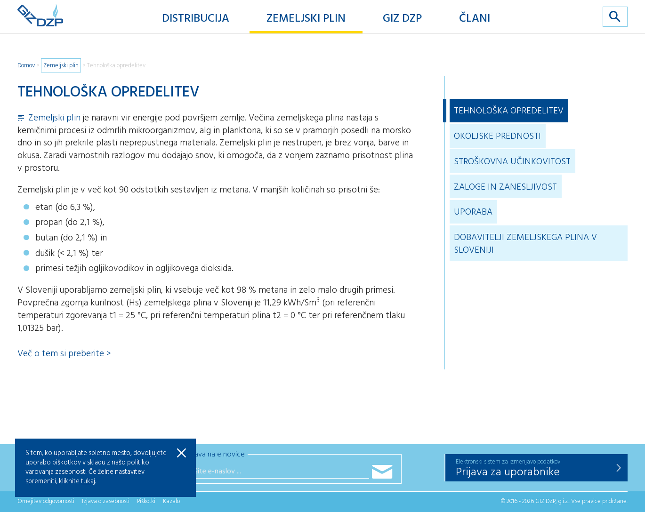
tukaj (88, 481)
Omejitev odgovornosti (45, 501)
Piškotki (146, 501)
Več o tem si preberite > (64, 354)
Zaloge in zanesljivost (505, 187)
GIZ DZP (402, 19)
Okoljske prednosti (497, 136)
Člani (474, 19)
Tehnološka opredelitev (116, 66)
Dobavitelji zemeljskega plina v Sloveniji (525, 244)
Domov (26, 66)
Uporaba (473, 212)
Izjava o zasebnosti (105, 501)
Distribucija (195, 19)
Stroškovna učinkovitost (512, 162)
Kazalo (171, 501)
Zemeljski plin (306, 19)
